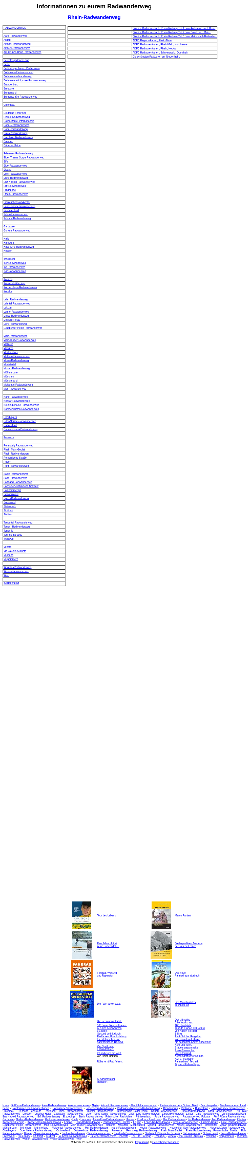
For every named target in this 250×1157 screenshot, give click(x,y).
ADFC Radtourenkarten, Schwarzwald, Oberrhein (160, 52)
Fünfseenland (11, 210)
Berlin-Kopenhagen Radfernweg (21, 68)
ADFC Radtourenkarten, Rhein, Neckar (154, 48)
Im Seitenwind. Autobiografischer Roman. (189, 1054)
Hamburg (9, 242)
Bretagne (9, 88)
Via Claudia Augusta (15, 551)
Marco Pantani (183, 915)
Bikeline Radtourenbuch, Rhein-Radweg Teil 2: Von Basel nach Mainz (172, 32)
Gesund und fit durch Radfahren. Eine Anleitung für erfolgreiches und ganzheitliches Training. (112, 1037)
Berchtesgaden (208, 1105)
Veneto (7, 547)
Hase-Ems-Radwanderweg (19, 246)
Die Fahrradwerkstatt (109, 1003)
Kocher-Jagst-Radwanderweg (20, 287)
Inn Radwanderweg (14, 267)
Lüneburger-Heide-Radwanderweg (23, 328)
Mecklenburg (11, 352)
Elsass (7, 169)
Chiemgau (9, 104)
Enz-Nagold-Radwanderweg (19, 181)
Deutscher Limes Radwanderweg (64, 1111)
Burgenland (10, 92)
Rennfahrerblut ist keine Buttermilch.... (108, 945)
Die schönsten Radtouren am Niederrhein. (156, 56)
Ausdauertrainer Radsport (106, 1080)
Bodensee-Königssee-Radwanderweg (25, 80)
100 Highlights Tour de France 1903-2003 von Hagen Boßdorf (190, 1028)
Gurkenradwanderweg (57, 1119)
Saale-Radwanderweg (16, 474)
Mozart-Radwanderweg (17, 368)
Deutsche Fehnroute (15, 113)
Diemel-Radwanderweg (17, 117)
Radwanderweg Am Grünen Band (179, 1105)
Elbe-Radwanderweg (15, 165)
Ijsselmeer (9, 259)
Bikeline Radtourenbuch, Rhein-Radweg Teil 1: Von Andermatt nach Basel (174, 28)
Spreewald (9, 502)
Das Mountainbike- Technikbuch (185, 1003)
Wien (6, 575)
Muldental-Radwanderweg (18, 384)
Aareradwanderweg (79, 1105)
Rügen (7, 461)
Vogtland (8, 555)
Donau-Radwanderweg (16, 125)
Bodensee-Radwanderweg (18, 72)
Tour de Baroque (13, 534)
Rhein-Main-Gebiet (14, 449)
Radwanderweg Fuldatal (197, 1116)
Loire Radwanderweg (16, 323)
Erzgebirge (10, 190)
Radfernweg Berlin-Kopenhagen (30, 1108)
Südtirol (8, 514)
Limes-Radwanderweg (16, 315)
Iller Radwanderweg (15, 263)
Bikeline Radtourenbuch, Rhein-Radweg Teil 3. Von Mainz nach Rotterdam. (175, 36)
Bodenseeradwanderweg (18, 76)
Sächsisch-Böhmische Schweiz (21, 486)
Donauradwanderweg (16, 129)
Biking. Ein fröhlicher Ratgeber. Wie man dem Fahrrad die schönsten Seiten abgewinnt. (193, 1037)
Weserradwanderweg (62, 1138)
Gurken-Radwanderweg (17, 230)
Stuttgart (8, 510)
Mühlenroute (11, 372)
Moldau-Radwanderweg (17, 356)
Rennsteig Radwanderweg (18, 445)
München (9, 376)
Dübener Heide (12, 145)
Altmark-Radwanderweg (17, 44)
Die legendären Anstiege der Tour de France (188, 945)
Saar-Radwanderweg (15, 478)
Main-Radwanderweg (16, 336)
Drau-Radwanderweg (16, 133)
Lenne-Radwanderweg (16, 311)
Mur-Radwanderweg (15, 388)
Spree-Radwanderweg (16, 498)
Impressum (141, 1142)
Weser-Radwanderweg (16, 571)
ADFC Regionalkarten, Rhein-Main (152, 40)
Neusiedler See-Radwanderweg (21, 405)
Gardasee (9, 226)
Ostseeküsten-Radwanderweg (20, 429)
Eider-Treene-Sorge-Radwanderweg (24, 157)
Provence (9, 437)
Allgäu (7, 40)
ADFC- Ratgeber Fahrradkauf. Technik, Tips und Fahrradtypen (187, 1061)
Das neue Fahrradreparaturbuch (187, 974)
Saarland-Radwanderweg (18, 482)
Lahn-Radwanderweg (16, 299)
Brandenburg (11, 84)
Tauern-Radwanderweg (17, 526)
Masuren (8, 348)
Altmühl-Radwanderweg (17, 48)
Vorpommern (11, 559)
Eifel (6, 161)
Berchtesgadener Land (16, 60)
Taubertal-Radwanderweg (18, 522)
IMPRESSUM (11, 583)
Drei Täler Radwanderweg (18, 137)
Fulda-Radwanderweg (16, 214)
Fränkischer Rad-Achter (17, 202)
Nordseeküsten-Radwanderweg (21, 409)
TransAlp (9, 538)
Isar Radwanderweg (15, 271)
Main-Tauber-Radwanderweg (20, 340)
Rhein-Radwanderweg (16, 453)
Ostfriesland (10, 425)
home (6, 1105)
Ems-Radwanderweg (15, 173)
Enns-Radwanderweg (16, 177)
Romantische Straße (15, 457)
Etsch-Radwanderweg (16, 194)
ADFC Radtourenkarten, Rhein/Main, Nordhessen (160, 44)
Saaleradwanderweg (73, 1133)
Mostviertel (10, 364)
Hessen (8, 250)
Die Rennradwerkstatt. (109, 1021)
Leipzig (8, 307)
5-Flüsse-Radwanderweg (25, 1105)
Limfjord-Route (12, 319)
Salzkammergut (12, 490)
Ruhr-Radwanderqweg (16, 465)
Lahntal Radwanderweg (17, 303)
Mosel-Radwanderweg (16, 360)
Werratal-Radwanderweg (17, 567)
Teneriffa (8, 530)
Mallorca (8, 344)
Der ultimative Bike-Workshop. (184, 1021)
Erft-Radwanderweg (15, 186)
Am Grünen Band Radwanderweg (22, 52)
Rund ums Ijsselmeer (149, 1119)
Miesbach (173, 1142)
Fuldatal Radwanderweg (17, 218)
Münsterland (10, 380)
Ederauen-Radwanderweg (18, 153)
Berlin (7, 64)
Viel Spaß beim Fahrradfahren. (105, 1048)
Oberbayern (10, 417)
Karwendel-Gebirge (14, 283)
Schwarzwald (11, 494)
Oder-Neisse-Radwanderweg (20, 421)
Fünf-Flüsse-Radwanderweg (19, 206)
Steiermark (10, 506)
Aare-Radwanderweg (15, 35)
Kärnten (8, 279)
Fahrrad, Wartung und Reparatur (107, 974)
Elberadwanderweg (173, 1113)
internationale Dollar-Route (132, 1111)
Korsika (8, 291)
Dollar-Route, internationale (19, 121)
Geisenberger (160, 1142)
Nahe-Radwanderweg (16, 396)
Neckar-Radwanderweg (17, 401)
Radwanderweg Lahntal (116, 1122)
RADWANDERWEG (15, 27)
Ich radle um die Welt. (109, 1053)
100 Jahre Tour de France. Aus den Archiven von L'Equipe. (112, 1028)
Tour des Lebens (106, 915)
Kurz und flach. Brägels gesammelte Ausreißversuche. (186, 1047)
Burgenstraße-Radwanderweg (20, 96)
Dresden (8, 141)
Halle (6, 238)
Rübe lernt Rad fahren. (110, 1061)
